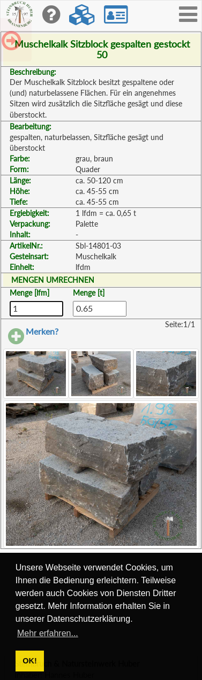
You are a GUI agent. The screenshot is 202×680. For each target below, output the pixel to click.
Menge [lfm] (29, 292)
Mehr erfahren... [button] (47, 633)
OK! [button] (29, 660)
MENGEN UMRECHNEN (52, 279)
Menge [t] (88, 292)
